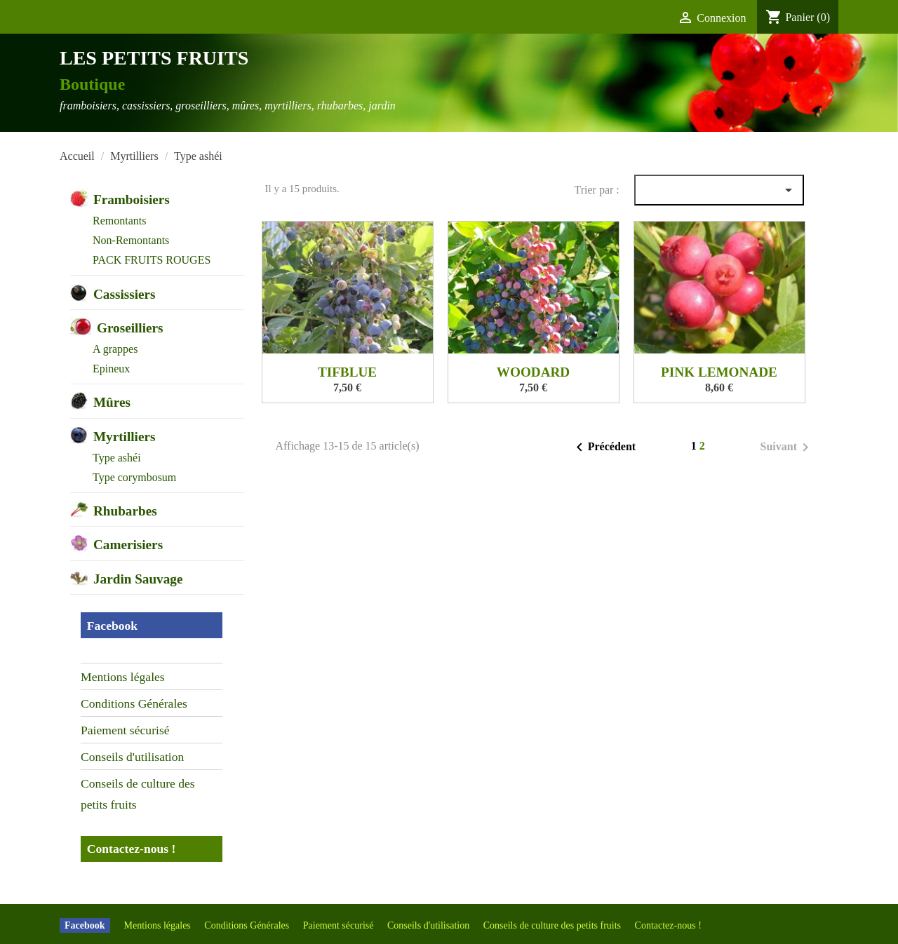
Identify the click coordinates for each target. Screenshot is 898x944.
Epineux (111, 369)
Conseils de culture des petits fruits (138, 793)
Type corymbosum (134, 477)
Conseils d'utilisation (132, 757)
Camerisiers (128, 544)
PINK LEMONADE (719, 372)
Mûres (111, 402)
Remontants (119, 221)
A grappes (115, 349)
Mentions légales (123, 677)
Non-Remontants (131, 240)
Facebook (112, 626)
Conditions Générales (134, 703)
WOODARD (533, 372)
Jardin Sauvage (137, 579)
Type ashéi (117, 458)
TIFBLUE (347, 372)
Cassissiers (124, 294)
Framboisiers (131, 199)
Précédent (603, 447)
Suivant (787, 447)
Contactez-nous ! (131, 849)
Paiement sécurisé (125, 730)
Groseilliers (130, 328)
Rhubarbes (125, 511)
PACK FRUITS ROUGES (151, 260)
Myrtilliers (124, 436)
